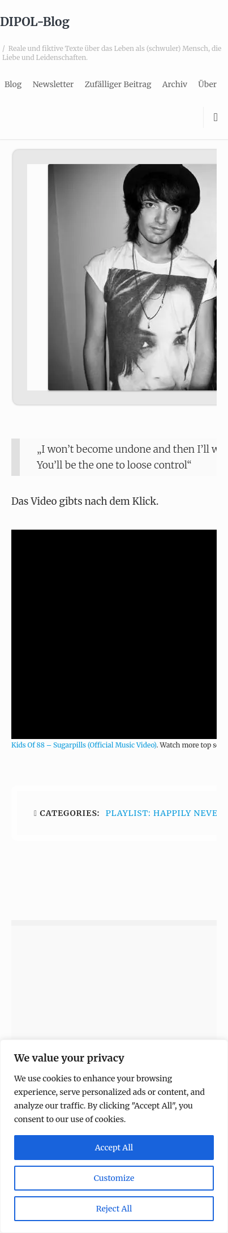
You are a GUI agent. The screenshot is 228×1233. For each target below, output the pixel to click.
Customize (114, 1178)
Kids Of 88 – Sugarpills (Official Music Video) (84, 745)
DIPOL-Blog (35, 21)
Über (207, 84)
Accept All (114, 1147)
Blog (13, 84)
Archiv (174, 84)
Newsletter (53, 84)
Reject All (114, 1209)
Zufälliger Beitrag (118, 84)
